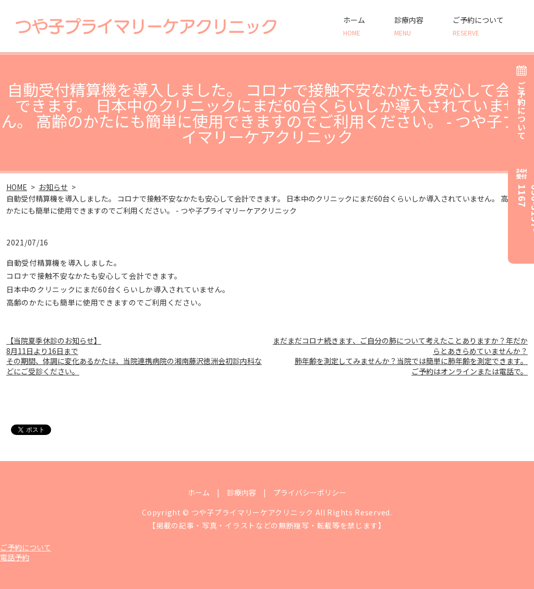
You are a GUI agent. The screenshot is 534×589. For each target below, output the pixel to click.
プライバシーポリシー (309, 492)
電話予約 (14, 557)
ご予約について (478, 26)
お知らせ (53, 187)
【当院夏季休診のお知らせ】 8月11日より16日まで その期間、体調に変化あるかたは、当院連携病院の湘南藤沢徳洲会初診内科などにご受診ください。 (134, 355)
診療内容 (408, 26)
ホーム (354, 26)
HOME (16, 187)
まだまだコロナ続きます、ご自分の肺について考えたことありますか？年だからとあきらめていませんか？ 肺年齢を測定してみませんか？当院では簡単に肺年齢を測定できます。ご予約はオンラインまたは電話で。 (400, 355)
